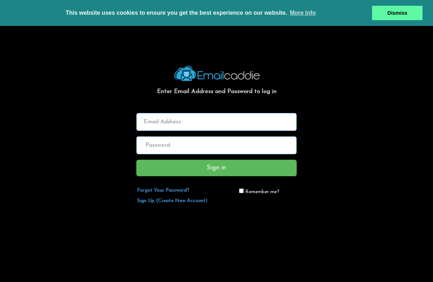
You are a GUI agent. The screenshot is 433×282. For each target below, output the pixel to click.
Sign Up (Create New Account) (172, 201)
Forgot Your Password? (163, 190)
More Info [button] (303, 13)
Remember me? (262, 192)
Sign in (216, 167)
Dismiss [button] (397, 13)
